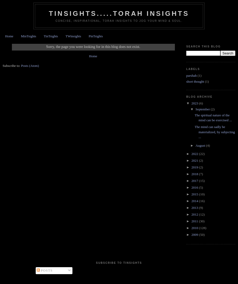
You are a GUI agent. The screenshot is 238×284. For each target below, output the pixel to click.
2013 (195, 208)
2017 (195, 181)
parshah (191, 75)
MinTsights (28, 36)
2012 (195, 214)
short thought (195, 81)
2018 (195, 174)
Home (9, 36)
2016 (195, 187)
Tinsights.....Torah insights (119, 13)
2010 (195, 228)
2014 (195, 201)
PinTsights (96, 36)
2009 (195, 235)
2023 (195, 103)
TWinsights (73, 36)
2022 (195, 154)
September (203, 109)
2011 (195, 221)
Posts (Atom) (30, 66)
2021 (195, 160)
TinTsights (51, 36)
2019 (195, 167)
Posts (45, 270)
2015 (195, 194)
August (201, 145)
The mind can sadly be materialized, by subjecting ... (215, 132)
